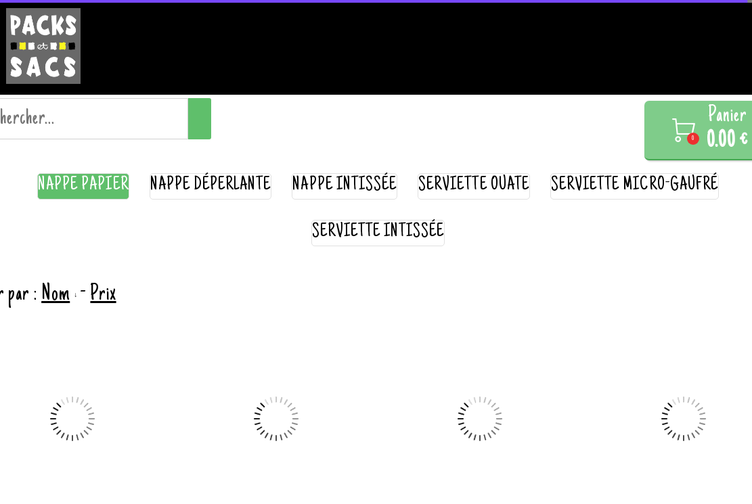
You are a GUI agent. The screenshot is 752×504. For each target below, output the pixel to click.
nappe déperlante (210, 186)
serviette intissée (378, 232)
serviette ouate (473, 186)
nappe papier (83, 186)
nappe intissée (344, 186)
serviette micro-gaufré (634, 186)
